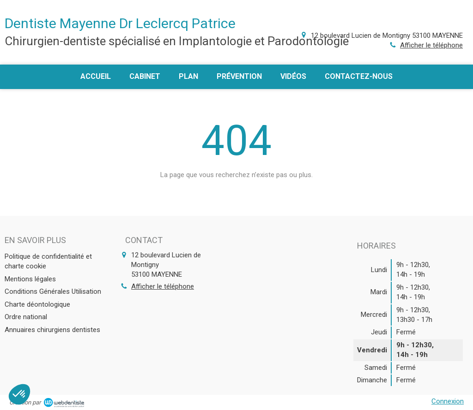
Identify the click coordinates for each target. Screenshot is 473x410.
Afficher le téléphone (431, 45)
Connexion (447, 401)
